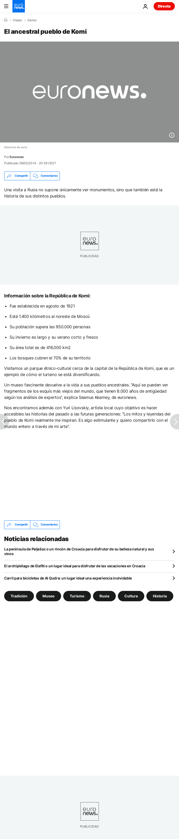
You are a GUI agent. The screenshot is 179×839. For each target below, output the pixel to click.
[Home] (5, 20)
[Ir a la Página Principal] (18, 6)
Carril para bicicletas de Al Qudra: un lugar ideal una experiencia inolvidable (68, 578)
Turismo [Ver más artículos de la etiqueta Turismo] (77, 596)
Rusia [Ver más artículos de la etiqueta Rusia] (104, 596)
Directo (164, 6)
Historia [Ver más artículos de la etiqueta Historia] (160, 596)
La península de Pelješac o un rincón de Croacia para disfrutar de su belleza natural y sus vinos (79, 551)
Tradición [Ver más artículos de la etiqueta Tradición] (19, 596)
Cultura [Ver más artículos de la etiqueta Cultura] (131, 596)
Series (32, 20)
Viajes (17, 20)
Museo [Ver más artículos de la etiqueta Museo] (48, 596)
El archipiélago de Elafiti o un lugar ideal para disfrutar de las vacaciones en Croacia (74, 566)
